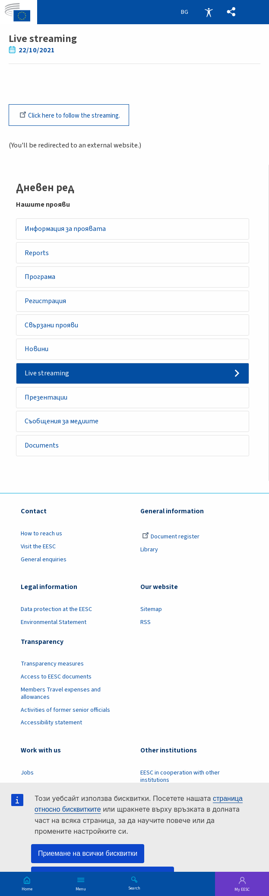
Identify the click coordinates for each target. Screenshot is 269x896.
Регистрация (46, 304)
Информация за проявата (66, 230)
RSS (145, 628)
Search (134, 887)
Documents (42, 452)
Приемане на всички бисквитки (87, 853)
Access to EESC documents (56, 683)
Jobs (27, 779)
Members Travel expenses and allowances (61, 700)
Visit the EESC (38, 553)
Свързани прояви (53, 328)
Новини (37, 353)
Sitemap (151, 616)
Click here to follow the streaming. (69, 115)
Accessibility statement (51, 729)
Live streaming (47, 378)
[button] (231, 12)
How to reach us (41, 540)
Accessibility (208, 12)
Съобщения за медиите (63, 427)
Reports (37, 255)
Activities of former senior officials (65, 716)
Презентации (47, 402)
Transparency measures (52, 670)
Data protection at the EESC (56, 616)
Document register (170, 543)
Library (149, 556)
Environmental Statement (53, 628)
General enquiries (43, 566)
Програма (41, 279)
